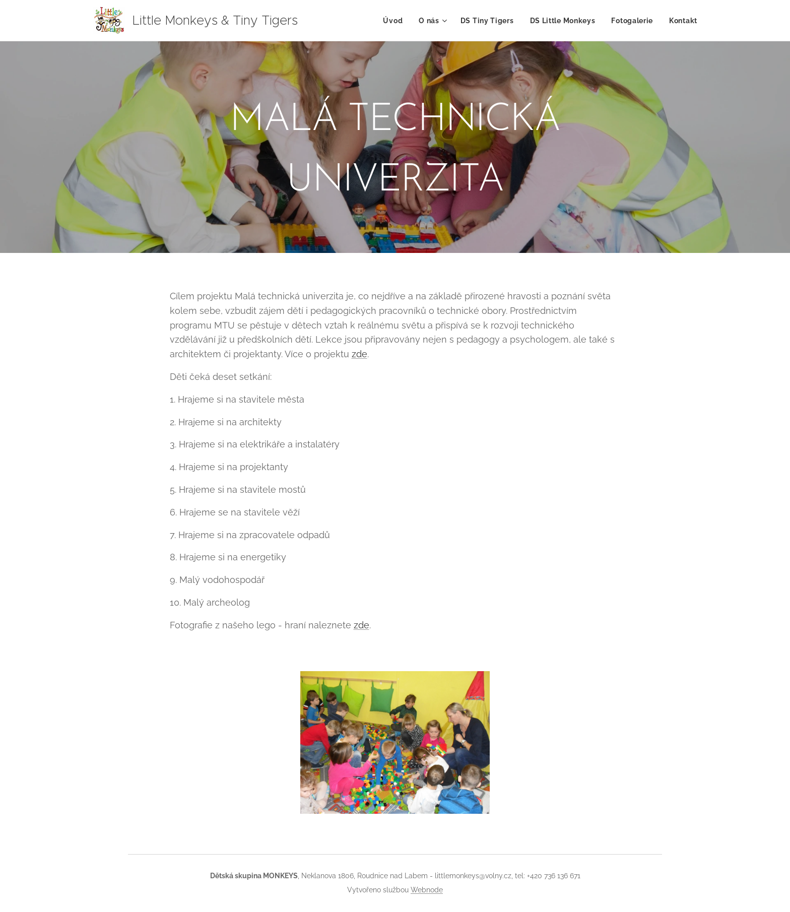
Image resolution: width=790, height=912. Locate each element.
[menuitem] (395, 20)
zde (359, 354)
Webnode (427, 890)
